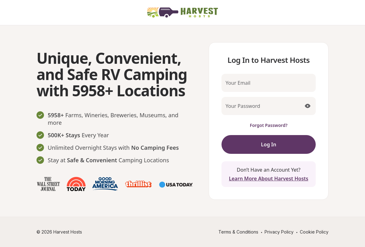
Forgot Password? (269, 125)
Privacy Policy (279, 231)
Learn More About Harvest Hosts (268, 178)
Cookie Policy (314, 231)
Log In (268, 144)
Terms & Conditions (238, 231)
